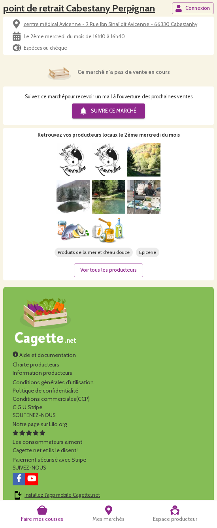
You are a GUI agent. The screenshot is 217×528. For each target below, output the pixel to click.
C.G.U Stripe (27, 407)
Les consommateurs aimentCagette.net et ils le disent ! (47, 442)
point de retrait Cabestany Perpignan (79, 8)
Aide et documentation (44, 355)
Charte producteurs (36, 364)
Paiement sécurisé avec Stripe (49, 459)
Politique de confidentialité (45, 390)
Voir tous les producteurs (108, 270)
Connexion (192, 8)
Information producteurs (42, 372)
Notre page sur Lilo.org (40, 424)
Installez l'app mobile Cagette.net (62, 495)
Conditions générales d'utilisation (53, 382)
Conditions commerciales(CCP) (51, 398)
